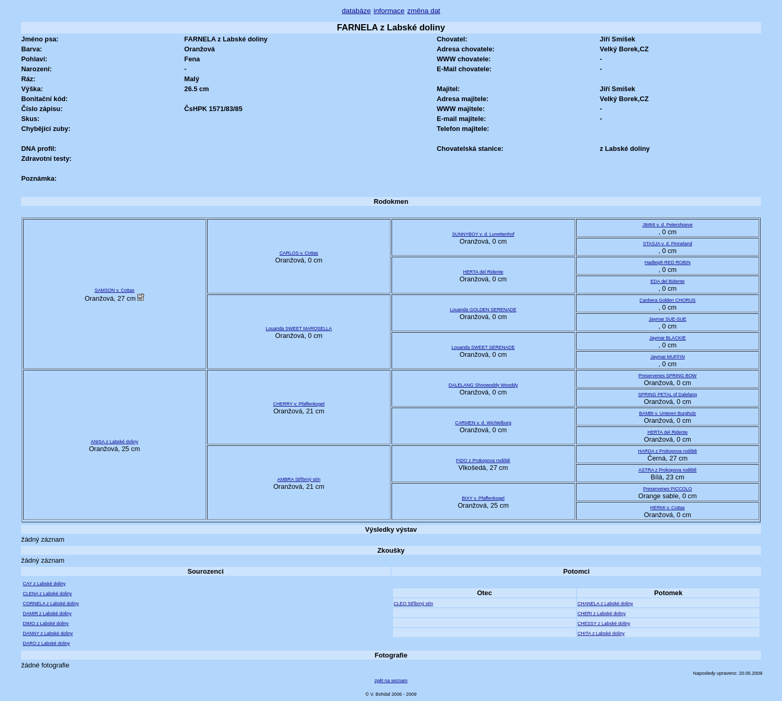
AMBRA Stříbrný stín (298, 479)
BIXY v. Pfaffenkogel (483, 498)
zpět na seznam (390, 680)
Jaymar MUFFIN (667, 356)
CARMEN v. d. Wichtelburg (483, 422)
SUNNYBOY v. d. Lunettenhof (483, 234)
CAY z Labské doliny (44, 583)
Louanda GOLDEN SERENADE (483, 309)
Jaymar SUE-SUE (668, 319)
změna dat (423, 11)
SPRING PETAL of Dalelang (667, 394)
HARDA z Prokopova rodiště (667, 451)
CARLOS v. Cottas (298, 253)
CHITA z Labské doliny (601, 633)
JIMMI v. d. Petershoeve (668, 224)
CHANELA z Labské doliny (605, 603)
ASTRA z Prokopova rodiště (667, 470)
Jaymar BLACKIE (667, 338)
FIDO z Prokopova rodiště (483, 460)
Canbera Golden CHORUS (667, 300)
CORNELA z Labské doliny (51, 603)
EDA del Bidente (667, 281)
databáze (356, 11)
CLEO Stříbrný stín (413, 603)
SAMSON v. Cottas (114, 290)
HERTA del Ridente (483, 272)
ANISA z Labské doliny (114, 441)
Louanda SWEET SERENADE (483, 347)
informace (389, 11)
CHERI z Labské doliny (602, 613)
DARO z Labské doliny (46, 643)
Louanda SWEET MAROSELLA (299, 328)
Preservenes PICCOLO (667, 488)
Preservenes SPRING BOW (667, 375)
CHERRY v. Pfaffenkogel (298, 404)
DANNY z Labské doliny (48, 633)
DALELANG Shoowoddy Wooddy (483, 385)
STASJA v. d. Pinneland (667, 243)
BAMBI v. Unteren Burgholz (667, 413)
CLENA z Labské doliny (47, 593)
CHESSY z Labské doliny (604, 623)
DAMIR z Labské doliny (47, 613)
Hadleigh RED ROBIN (668, 262)
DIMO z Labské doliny (46, 623)
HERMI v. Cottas (667, 507)
